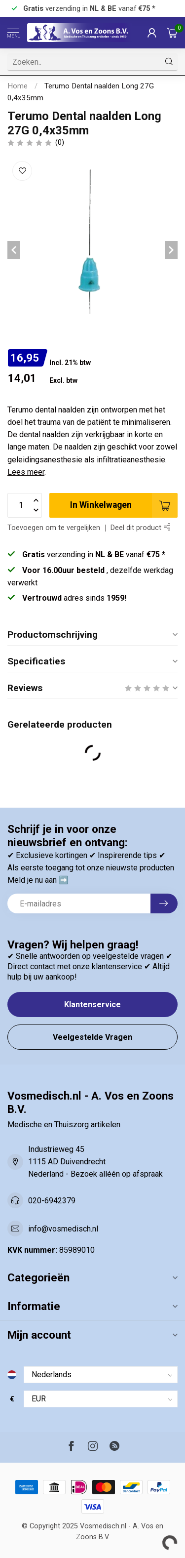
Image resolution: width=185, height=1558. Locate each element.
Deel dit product (140, 528)
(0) (59, 142)
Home (17, 86)
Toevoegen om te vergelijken (53, 528)
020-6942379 (51, 1200)
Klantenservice (92, 1004)
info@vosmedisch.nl (63, 1228)
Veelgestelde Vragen (92, 1037)
